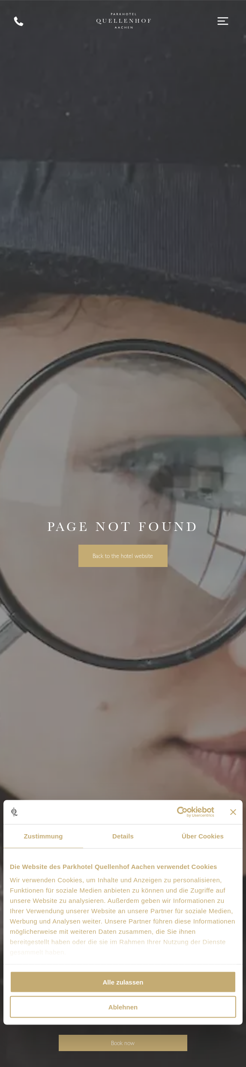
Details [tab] (123, 835)
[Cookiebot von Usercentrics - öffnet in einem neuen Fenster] (176, 812)
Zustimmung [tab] (43, 835)
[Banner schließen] (233, 812)
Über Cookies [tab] (203, 835)
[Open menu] (222, 21)
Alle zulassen (122, 981)
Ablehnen (123, 1007)
